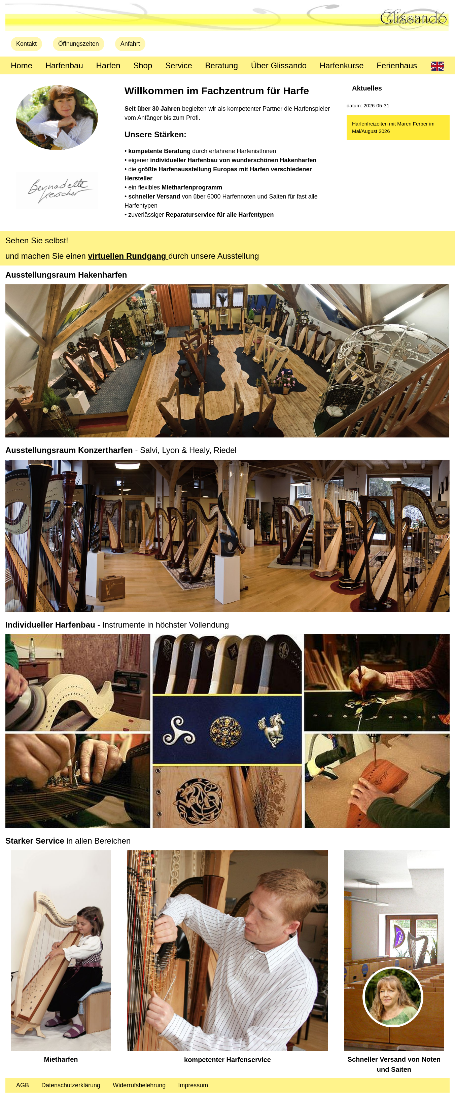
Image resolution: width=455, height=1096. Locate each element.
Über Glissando (279, 65)
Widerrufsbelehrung (139, 1085)
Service (178, 65)
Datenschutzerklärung (70, 1085)
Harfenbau (64, 65)
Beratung (221, 65)
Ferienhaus (397, 65)
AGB (22, 1085)
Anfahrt (130, 43)
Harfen (108, 65)
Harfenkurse (342, 65)
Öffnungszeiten (78, 43)
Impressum (193, 1085)
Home (21, 65)
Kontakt (26, 43)
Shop (142, 65)
